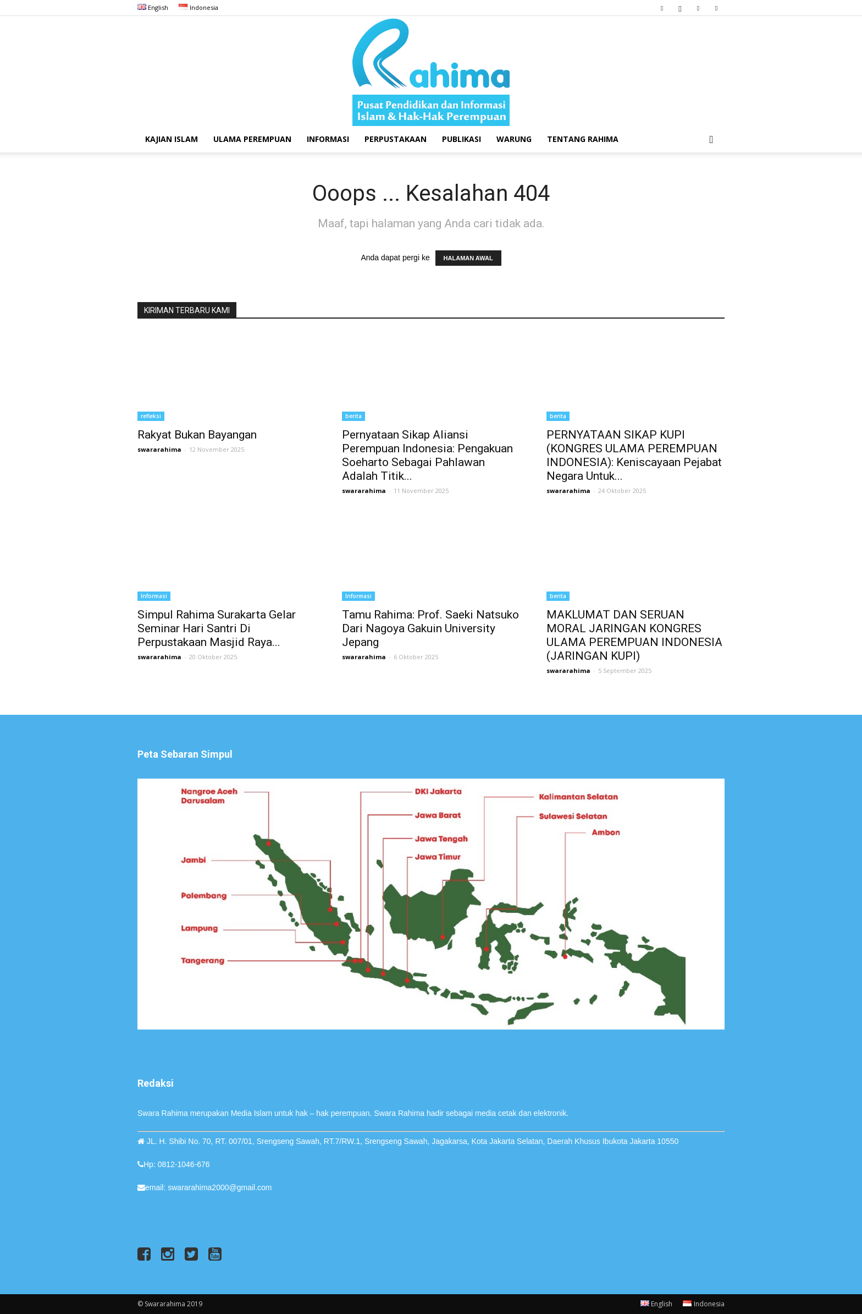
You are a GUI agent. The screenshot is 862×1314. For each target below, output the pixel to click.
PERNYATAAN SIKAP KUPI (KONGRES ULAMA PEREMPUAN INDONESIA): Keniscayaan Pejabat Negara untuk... (634, 455)
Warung (514, 139)
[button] (711, 140)
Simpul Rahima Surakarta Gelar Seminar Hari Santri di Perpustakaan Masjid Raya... (216, 628)
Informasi (328, 139)
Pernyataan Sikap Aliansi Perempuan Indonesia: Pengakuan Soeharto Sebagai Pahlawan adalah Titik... (427, 455)
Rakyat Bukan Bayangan (197, 434)
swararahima (159, 449)
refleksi (151, 416)
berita (353, 416)
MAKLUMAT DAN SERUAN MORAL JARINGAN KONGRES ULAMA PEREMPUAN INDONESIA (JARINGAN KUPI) (634, 635)
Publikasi (461, 139)
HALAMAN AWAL (468, 258)
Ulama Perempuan (252, 139)
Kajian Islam (171, 139)
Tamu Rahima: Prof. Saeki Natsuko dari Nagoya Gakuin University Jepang (430, 628)
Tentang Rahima (582, 139)
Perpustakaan (395, 139)
